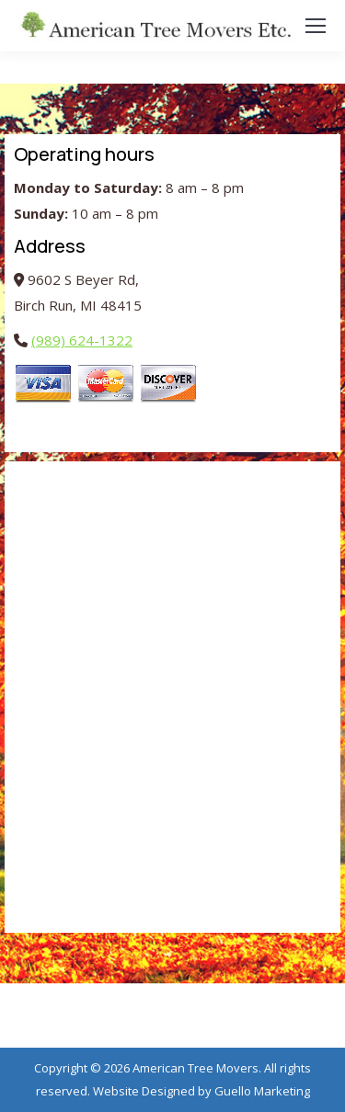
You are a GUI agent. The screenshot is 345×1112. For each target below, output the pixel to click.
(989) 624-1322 (81, 340)
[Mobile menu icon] (316, 26)
